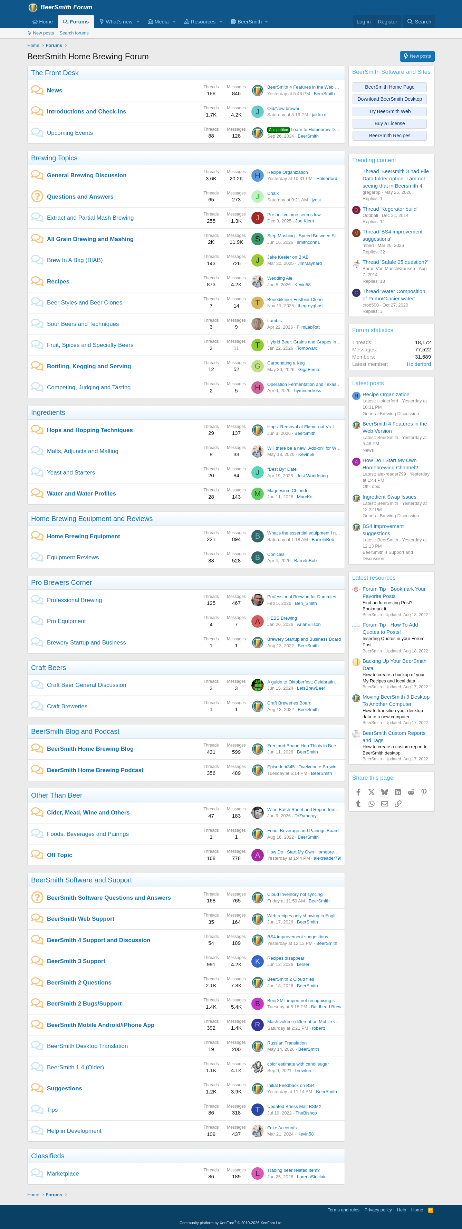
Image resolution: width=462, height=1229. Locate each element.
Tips (52, 1110)
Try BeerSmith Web (390, 111)
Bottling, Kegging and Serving (89, 366)
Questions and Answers (80, 196)
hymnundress (307, 390)
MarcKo (304, 496)
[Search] (419, 21)
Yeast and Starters (71, 472)
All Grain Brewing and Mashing (90, 239)
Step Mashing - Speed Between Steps (305, 235)
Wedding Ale (279, 278)
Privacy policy (378, 1209)
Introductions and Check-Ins (86, 111)
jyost (316, 199)
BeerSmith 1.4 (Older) (75, 1067)
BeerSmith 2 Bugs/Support (84, 1003)
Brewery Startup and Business (86, 642)
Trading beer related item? (293, 1170)
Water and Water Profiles (81, 493)
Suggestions (64, 1088)
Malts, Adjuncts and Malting (82, 451)
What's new (115, 21)
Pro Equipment (66, 621)
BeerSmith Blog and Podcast (75, 731)
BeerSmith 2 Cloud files (290, 979)
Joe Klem (304, 220)
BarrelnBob (323, 539)
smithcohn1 (308, 242)
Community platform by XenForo (231, 1223)
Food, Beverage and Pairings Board (303, 830)
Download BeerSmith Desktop (390, 99)
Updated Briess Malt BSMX (294, 1106)
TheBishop (306, 1113)
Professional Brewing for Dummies (301, 596)
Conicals (276, 554)
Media (158, 21)
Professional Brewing (74, 600)
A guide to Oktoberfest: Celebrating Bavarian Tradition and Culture (333, 682)
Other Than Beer (57, 795)
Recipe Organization (287, 172)
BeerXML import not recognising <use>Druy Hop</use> (322, 1000)
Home (42, 21)
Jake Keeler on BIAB (288, 257)
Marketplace (63, 1173)
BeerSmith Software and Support (81, 880)
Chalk (273, 193)
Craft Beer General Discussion (86, 685)
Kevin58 (303, 284)
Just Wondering (312, 475)
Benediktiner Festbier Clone (295, 299)
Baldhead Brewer (328, 1006)
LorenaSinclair (311, 1176)
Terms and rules (343, 1209)
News (54, 90)
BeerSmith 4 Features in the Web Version (308, 87)
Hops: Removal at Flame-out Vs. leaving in (309, 426)
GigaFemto (309, 369)
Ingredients (48, 412)
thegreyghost (311, 305)
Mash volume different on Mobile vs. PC (307, 1021)
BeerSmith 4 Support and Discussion (98, 940)
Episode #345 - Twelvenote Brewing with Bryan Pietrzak (322, 766)
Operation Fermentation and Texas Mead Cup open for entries (329, 384)
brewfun (303, 1070)
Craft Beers (48, 667)
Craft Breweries (67, 706)
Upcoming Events (70, 133)
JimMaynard (309, 263)
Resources (199, 21)
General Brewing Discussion (87, 175)
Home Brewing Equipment (83, 536)
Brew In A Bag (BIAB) (75, 260)
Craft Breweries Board (289, 703)
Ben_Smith (306, 603)
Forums (76, 21)
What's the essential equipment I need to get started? (320, 533)
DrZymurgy (306, 815)
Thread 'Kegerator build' (390, 209)
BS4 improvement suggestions (297, 936)
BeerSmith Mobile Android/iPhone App (100, 1025)
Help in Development (74, 1131)
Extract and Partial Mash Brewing (90, 217)
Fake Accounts (282, 1127)
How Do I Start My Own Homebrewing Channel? (315, 852)
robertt (318, 1028)
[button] (138, 21)
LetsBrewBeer (311, 688)
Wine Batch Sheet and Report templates (307, 809)
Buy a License (390, 123)
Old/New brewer (283, 108)
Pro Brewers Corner (61, 582)
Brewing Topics (54, 158)
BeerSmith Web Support (80, 919)
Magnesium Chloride (287, 490)
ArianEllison (309, 624)
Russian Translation (287, 1043)
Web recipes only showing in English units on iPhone (319, 915)
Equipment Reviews (73, 557)
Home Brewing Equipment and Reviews (92, 518)
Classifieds (48, 1156)
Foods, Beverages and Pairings (88, 834)
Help (401, 1209)
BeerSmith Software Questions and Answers (109, 898)
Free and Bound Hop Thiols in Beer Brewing (311, 745)
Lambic (274, 320)
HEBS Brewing (282, 618)
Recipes (58, 281)
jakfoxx (319, 114)
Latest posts (368, 383)
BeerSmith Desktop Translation (87, 1046)
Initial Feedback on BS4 (291, 1085)
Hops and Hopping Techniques (90, 430)
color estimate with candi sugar (298, 1064)
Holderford (326, 178)
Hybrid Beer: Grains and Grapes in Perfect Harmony (319, 341)
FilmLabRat (308, 327)
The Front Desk (55, 73)
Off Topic (59, 855)
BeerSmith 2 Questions (79, 982)
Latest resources (374, 577)
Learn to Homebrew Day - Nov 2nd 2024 (319, 129)
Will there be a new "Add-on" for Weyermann (311, 448)
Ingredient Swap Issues (389, 497)
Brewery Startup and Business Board (304, 639)
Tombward (307, 348)
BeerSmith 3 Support (76, 961)
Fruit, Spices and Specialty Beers (90, 345)
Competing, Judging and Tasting (89, 387)
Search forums (74, 33)
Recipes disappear (286, 958)
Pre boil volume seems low (294, 214)
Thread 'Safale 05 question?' (395, 262)
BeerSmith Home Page (389, 87)
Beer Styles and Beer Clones (84, 302)
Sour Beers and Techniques (83, 324)
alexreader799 (328, 858)
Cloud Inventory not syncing (295, 894)
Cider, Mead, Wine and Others (88, 812)
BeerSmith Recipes (390, 135)
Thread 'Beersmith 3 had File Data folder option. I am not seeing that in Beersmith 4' (396, 178)
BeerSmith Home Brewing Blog (90, 749)
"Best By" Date (282, 469)
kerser (303, 964)
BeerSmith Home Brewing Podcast (95, 770)
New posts (40, 33)
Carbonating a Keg (286, 363)
